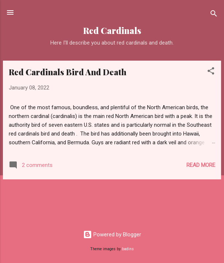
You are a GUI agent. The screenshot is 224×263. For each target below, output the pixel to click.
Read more (200, 165)
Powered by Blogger (112, 234)
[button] (210, 72)
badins (128, 249)
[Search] (213, 15)
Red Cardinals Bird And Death (67, 71)
